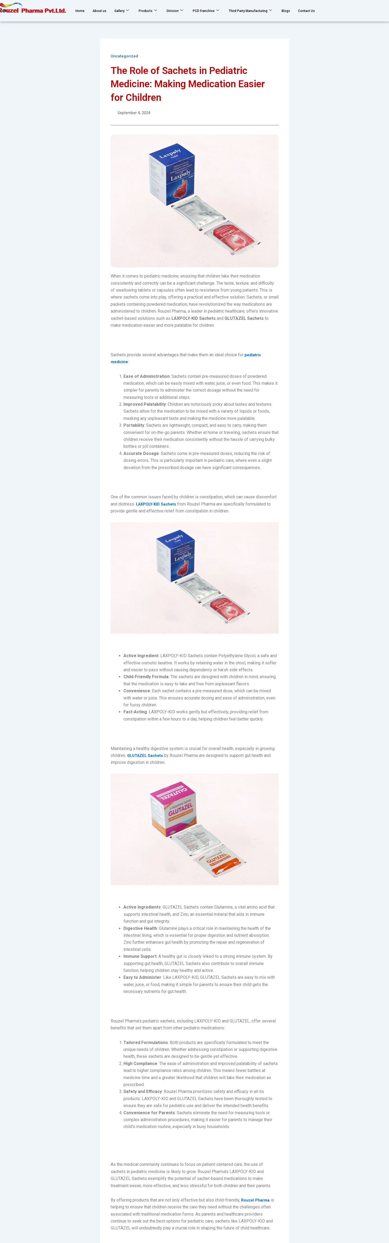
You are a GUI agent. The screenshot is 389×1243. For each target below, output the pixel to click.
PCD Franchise (223, 10)
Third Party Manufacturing (276, 10)
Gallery (128, 10)
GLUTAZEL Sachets (146, 756)
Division (188, 10)
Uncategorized (126, 56)
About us (103, 10)
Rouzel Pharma (256, 1200)
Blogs (319, 10)
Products (158, 10)
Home (81, 10)
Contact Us (342, 10)
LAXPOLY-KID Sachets (158, 504)
